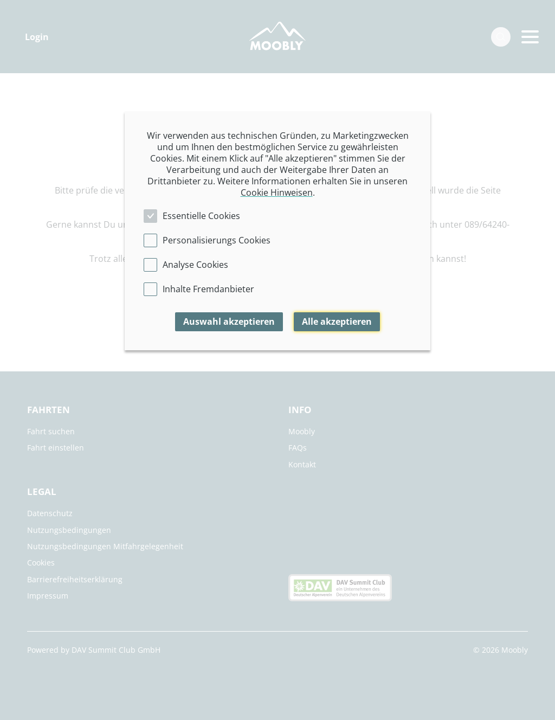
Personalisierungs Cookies (216, 240)
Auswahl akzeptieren (229, 321)
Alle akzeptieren (337, 321)
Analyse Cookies (195, 265)
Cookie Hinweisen (277, 192)
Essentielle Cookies (201, 216)
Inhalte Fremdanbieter (208, 289)
